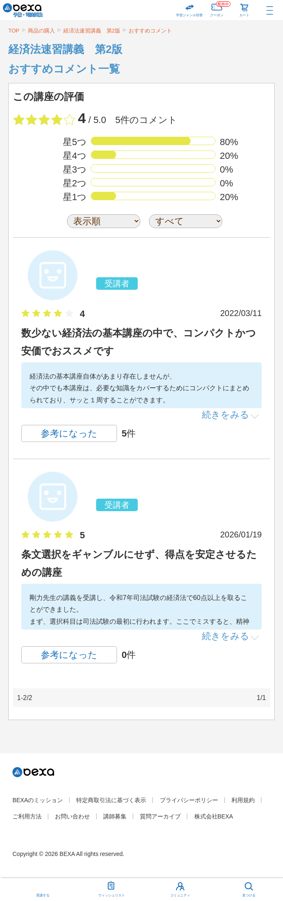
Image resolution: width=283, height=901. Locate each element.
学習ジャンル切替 (189, 15)
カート (244, 15)
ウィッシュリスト (111, 887)
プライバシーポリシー (189, 800)
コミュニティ (180, 895)
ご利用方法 (27, 816)
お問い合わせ (72, 816)
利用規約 (243, 800)
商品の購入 (41, 31)
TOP (14, 31)
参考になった (69, 433)
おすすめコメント (150, 31)
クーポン (220, 8)
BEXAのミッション (37, 800)
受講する (43, 895)
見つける (249, 895)
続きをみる (225, 414)
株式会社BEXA (213, 816)
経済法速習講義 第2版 (91, 31)
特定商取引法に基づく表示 (111, 800)
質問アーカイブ (160, 816)
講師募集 (115, 816)
